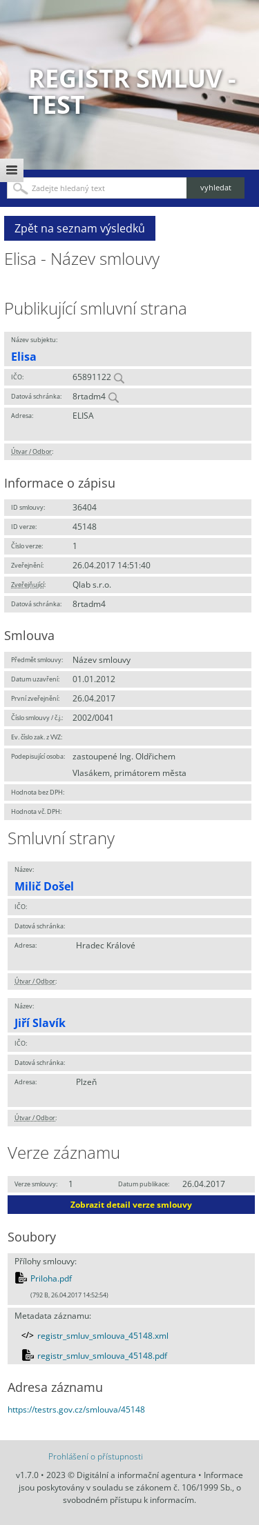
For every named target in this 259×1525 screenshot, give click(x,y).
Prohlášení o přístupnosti (95, 1456)
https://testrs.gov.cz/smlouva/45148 (76, 1409)
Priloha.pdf (51, 1278)
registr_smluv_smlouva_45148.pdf (102, 1355)
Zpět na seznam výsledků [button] (80, 228)
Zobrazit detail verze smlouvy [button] (131, 1204)
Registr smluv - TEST (132, 91)
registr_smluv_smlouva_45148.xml (103, 1335)
